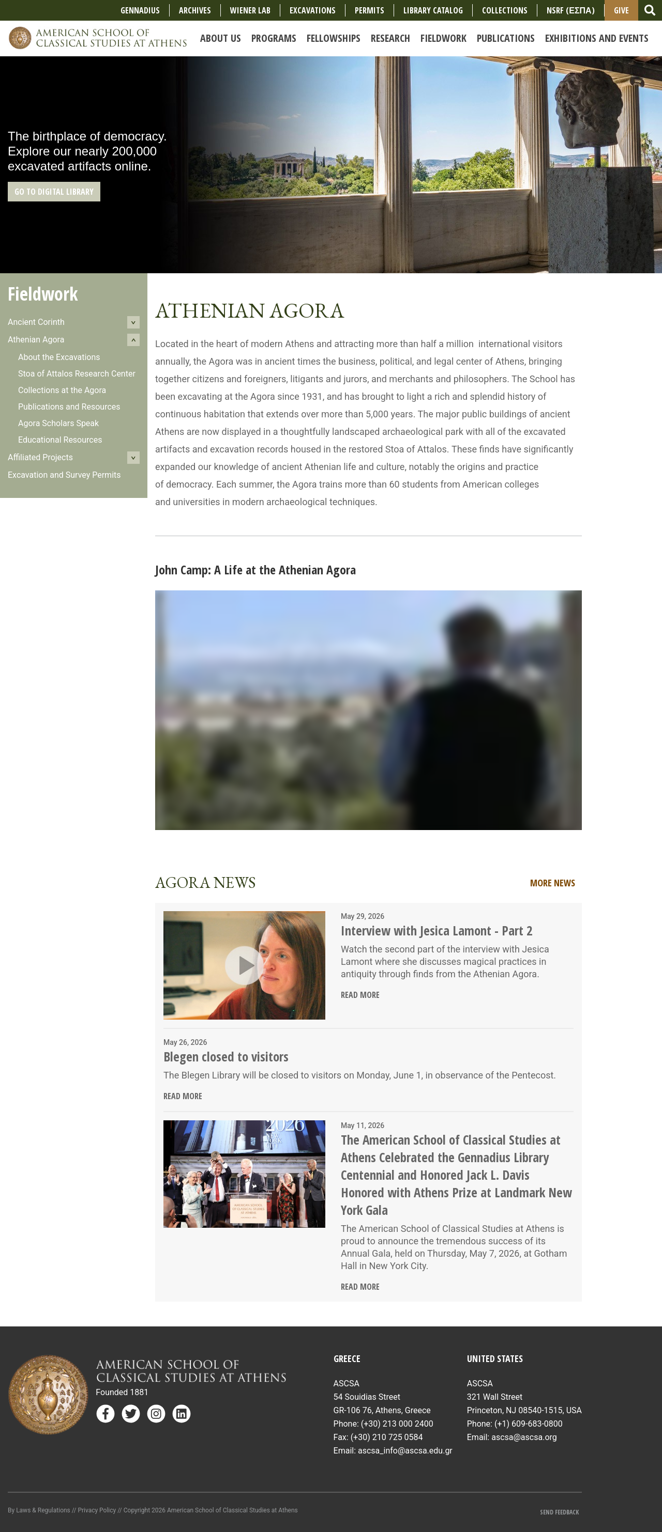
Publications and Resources (69, 407)
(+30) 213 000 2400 (397, 1424)
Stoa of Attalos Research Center (77, 374)
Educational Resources (60, 440)
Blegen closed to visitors (226, 1056)
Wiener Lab (250, 10)
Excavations (313, 10)
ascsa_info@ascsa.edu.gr (405, 1451)
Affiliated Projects (40, 457)
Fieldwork (43, 294)
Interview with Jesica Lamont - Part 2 (437, 930)
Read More (360, 995)
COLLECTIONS (505, 10)
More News (552, 883)
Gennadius (140, 10)
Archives (195, 10)
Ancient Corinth (36, 322)
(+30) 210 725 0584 (387, 1437)
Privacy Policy (97, 1510)
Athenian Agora (36, 340)
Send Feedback (562, 1512)
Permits (369, 10)
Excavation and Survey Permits (64, 475)
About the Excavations (59, 357)
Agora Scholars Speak (58, 423)
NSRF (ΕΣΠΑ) (570, 10)
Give (621, 10)
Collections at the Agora (62, 390)
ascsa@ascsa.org (524, 1437)
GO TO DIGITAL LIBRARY (54, 191)
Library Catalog (433, 10)
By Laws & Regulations (39, 1510)
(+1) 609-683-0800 (528, 1424)
